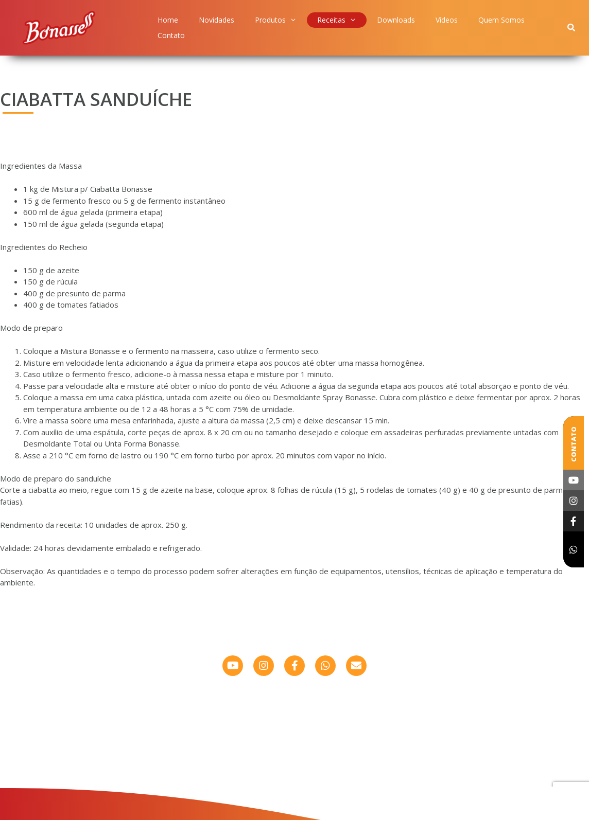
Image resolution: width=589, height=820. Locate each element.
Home (168, 20)
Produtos (276, 20)
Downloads (396, 20)
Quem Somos (501, 20)
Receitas (336, 20)
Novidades (216, 20)
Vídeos (447, 20)
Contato (171, 35)
